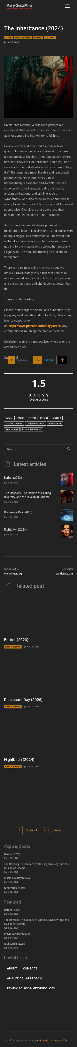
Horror (38, 37)
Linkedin (56, 830)
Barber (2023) (13, 478)
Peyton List (12, 429)
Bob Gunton (55, 423)
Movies (44, 417)
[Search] (68, 449)
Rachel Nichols (14, 423)
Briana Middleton (31, 429)
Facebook (31, 830)
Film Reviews (23, 37)
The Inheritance (35, 423)
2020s (8, 37)
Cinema (56, 417)
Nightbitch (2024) (15, 529)
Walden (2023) (64, 574)
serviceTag (61, 1040)
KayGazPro (43, 1040)
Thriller (50, 37)
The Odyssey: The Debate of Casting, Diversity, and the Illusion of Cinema (28, 495)
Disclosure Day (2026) (18, 512)
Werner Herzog (13, 574)
